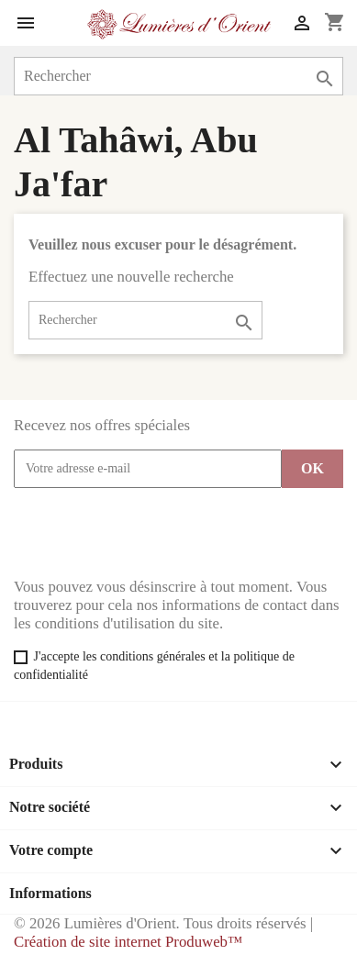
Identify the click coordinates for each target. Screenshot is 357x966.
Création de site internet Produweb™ (128, 941)
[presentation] (153, 533)
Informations (50, 893)
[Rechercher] (178, 76)
